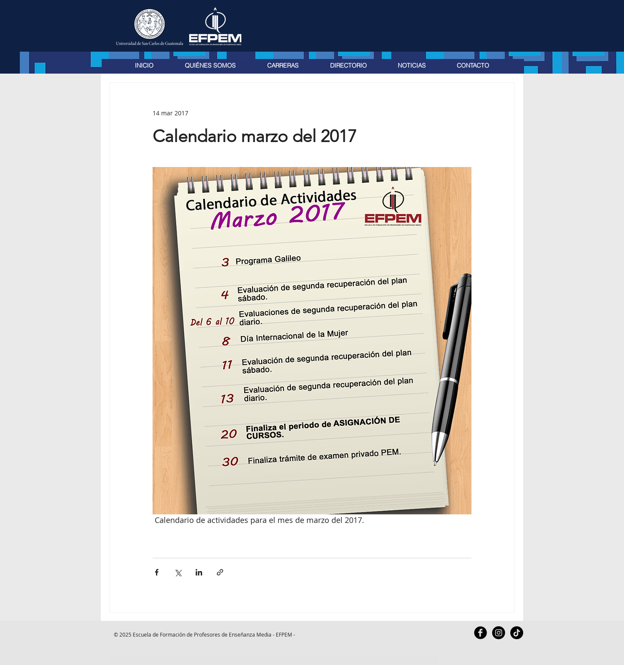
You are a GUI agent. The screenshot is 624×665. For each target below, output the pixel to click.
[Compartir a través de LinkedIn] (199, 572)
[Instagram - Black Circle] (498, 632)
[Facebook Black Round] (480, 632)
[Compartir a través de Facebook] (157, 572)
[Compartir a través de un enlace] (220, 572)
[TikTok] (516, 632)
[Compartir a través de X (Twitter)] (178, 572)
